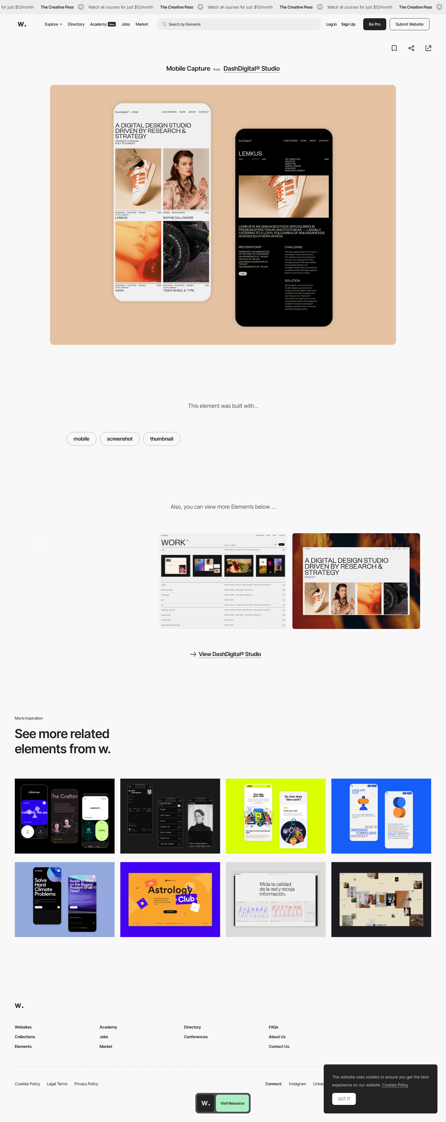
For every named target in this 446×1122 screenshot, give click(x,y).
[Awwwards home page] (205, 1103)
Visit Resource (232, 1103)
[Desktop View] (356, 581)
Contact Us (279, 1046)
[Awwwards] (22, 24)
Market (142, 24)
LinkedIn (320, 1083)
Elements (23, 1046)
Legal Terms (57, 1083)
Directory (76, 24)
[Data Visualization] (276, 899)
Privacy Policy (86, 1083)
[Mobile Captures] (65, 816)
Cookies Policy (27, 1083)
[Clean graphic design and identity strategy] (90, 581)
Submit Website (410, 24)
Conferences (196, 1036)
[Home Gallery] (381, 899)
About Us (277, 1036)
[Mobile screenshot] (170, 816)
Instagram (297, 1083)
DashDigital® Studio (252, 68)
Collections (25, 1036)
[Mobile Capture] (381, 816)
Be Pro (375, 24)
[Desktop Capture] (170, 899)
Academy (103, 24)
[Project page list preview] (223, 581)
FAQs (273, 1027)
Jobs (125, 24)
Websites (23, 1027)
